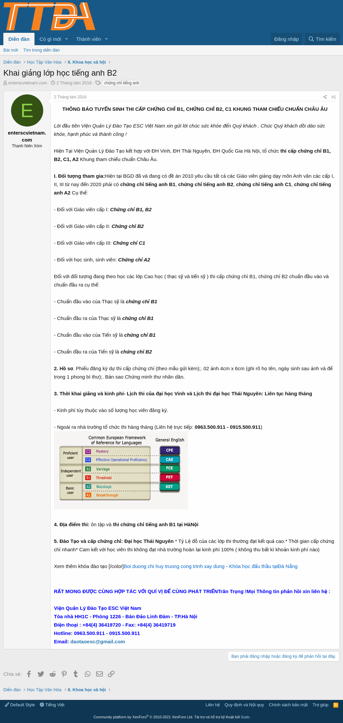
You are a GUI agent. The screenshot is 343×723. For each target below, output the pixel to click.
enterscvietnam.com (27, 82)
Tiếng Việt (52, 704)
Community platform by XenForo (143, 717)
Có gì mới (50, 39)
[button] (66, 39)
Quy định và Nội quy (244, 704)
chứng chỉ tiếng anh (121, 83)
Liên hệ (213, 704)
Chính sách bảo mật (288, 704)
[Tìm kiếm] (322, 39)
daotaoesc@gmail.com (97, 641)
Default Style (20, 704)
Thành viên (88, 39)
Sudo (245, 717)
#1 (334, 97)
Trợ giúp (320, 704)
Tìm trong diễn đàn (41, 50)
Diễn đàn (18, 39)
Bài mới (10, 50)
